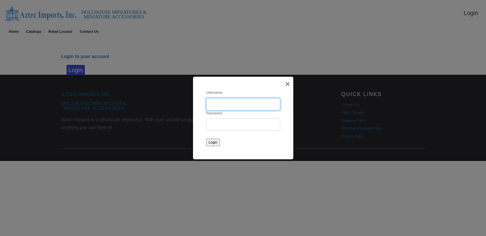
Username (214, 92)
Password (214, 113)
